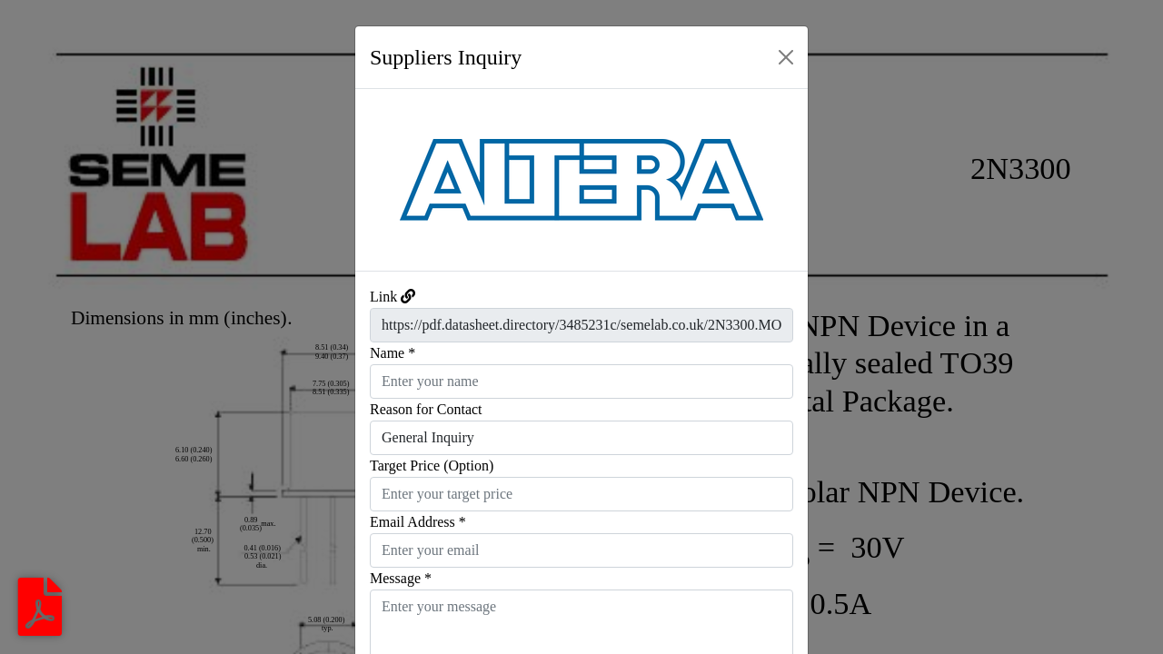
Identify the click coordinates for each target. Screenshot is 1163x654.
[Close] (785, 57)
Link (383, 296)
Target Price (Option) (431, 465)
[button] (389, 180)
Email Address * (418, 522)
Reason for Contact (426, 409)
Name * (392, 353)
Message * (401, 578)
